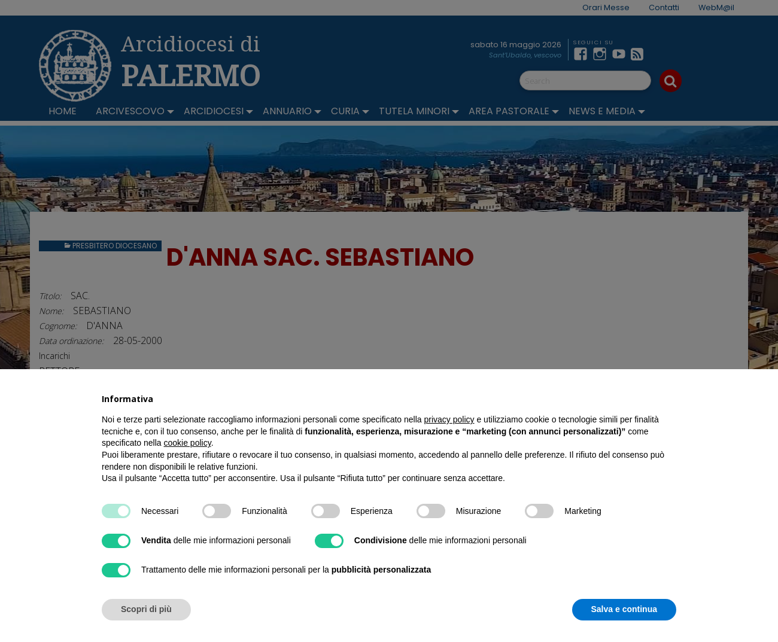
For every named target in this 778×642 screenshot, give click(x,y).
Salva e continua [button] (624, 609)
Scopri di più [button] (146, 609)
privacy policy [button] (449, 419)
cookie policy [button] (187, 443)
